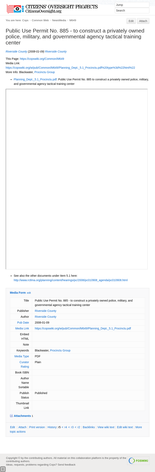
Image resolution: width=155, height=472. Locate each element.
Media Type (21, 356)
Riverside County (16, 51)
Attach (143, 21)
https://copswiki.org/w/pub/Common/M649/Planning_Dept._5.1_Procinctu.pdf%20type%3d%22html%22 (70, 67)
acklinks (89, 427)
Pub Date (23, 322)
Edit (131, 21)
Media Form (18, 292)
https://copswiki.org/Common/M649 (42, 58)
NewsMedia (59, 20)
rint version (37, 427)
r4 (66, 427)
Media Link (22, 328)
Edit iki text (125, 427)
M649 (72, 20)
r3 (72, 427)
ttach (22, 427)
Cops (25, 20)
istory (52, 427)
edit (29, 292)
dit (13, 427)
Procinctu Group (44, 72)
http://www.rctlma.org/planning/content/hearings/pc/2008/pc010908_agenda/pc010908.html (71, 280)
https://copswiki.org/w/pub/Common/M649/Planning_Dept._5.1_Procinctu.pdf (83, 328)
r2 (79, 427)
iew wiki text (105, 427)
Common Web (40, 20)
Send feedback (66, 464)
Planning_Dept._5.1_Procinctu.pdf (35, 79)
